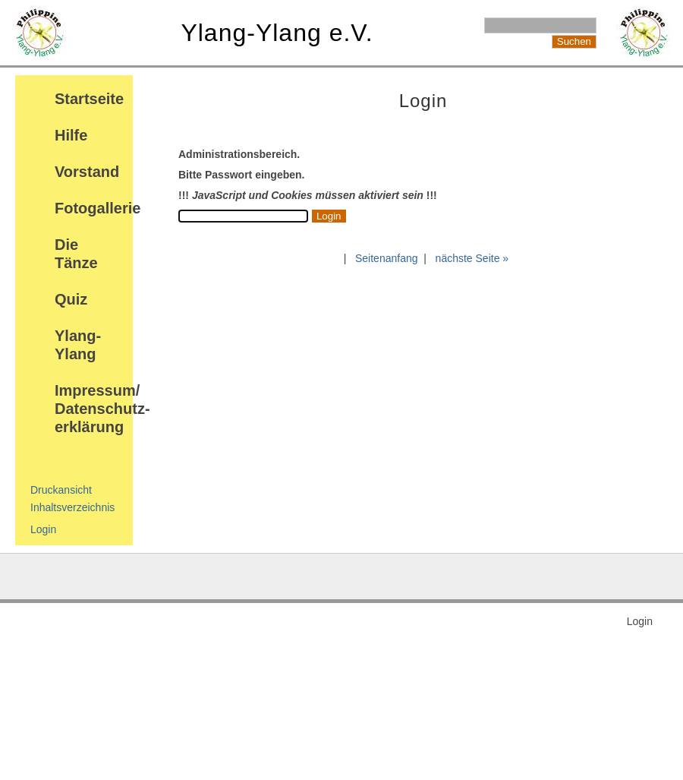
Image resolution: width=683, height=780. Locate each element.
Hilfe (71, 135)
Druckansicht (61, 490)
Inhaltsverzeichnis (72, 507)
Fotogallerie (97, 208)
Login (43, 529)
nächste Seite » (472, 258)
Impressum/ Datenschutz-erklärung (102, 408)
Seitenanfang (386, 258)
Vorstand (87, 171)
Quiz (71, 299)
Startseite (89, 98)
